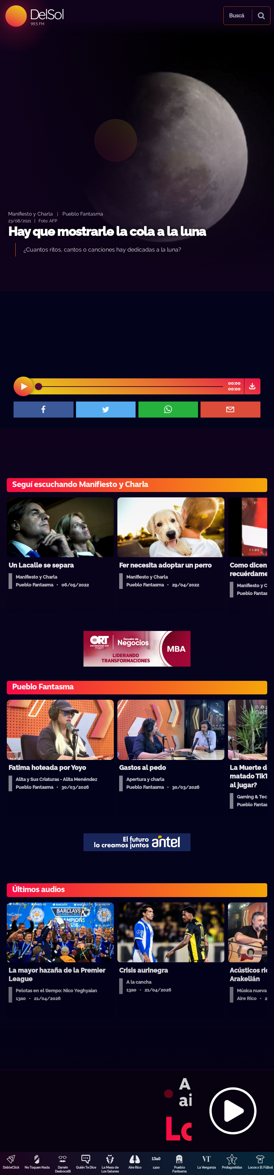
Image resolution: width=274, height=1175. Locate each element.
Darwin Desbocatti (63, 1169)
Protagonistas (232, 1167)
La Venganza (206, 1167)
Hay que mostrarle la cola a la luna (107, 231)
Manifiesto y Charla (30, 214)
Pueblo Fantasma (179, 1169)
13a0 (156, 1167)
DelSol (47, 14)
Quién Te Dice (86, 1167)
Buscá (236, 15)
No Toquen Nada (37, 1167)
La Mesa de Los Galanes (110, 1169)
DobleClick (11, 1167)
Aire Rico (134, 1167)
